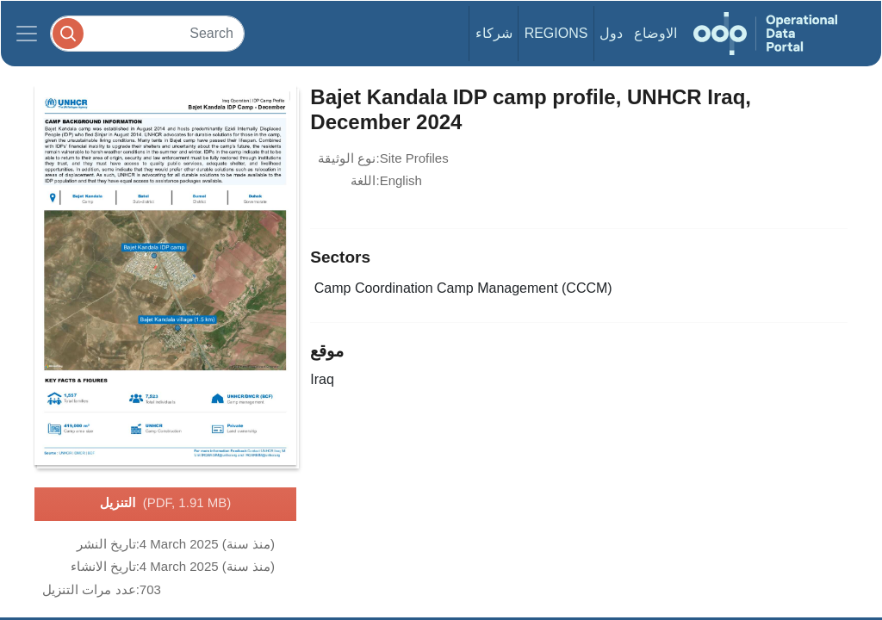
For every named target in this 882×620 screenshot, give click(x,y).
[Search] (147, 33)
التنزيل (165, 504)
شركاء (493, 33)
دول (611, 33)
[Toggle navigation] (26, 33)
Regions (556, 33)
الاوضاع (655, 33)
